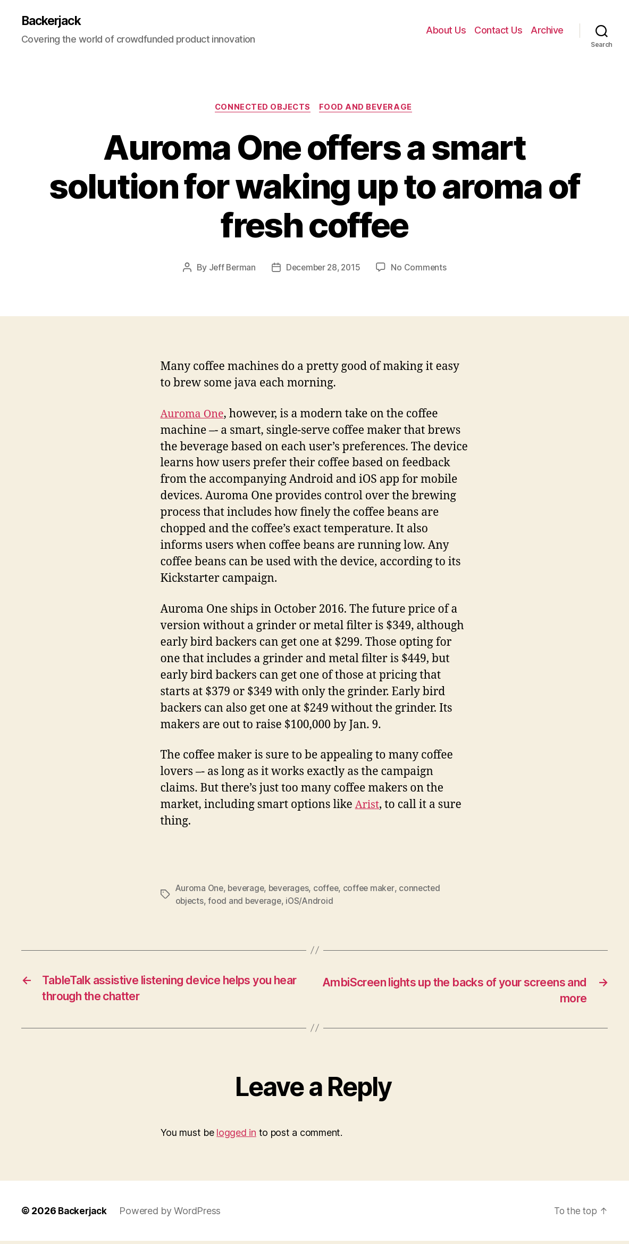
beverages (293, 890)
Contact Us (498, 30)
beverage (248, 890)
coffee (332, 890)
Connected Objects (263, 109)
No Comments (421, 269)
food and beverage (246, 902)
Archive (547, 30)
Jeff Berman (230, 269)
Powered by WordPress (173, 1214)
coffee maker (376, 890)
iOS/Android (313, 902)
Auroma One (194, 415)
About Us (446, 30)
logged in (236, 1135)
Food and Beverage (368, 109)
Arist (368, 806)
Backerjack (53, 21)
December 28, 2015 (323, 269)
